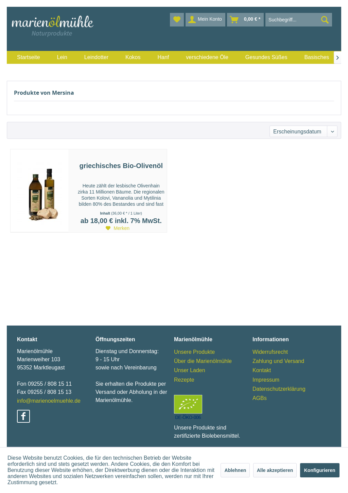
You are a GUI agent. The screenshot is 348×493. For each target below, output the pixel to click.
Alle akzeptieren (275, 470)
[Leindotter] (96, 57)
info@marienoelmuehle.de (49, 401)
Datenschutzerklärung (279, 389)
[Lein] (62, 57)
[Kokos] (133, 57)
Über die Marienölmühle (203, 361)
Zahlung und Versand (278, 361)
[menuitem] (28, 57)
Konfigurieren (319, 470)
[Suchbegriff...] (298, 19)
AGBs (260, 398)
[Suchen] (325, 19)
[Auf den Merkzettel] (117, 228)
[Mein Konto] (205, 19)
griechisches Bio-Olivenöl (121, 165)
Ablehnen (235, 470)
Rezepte (184, 380)
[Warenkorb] (245, 19)
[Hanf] (163, 57)
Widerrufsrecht (270, 352)
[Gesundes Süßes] (266, 57)
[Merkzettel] (177, 19)
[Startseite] (28, 57)
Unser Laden (189, 370)
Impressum (266, 380)
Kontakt (262, 370)
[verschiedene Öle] (207, 57)
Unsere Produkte (194, 352)
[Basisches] (316, 57)
